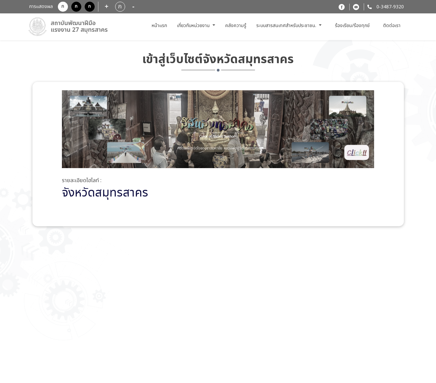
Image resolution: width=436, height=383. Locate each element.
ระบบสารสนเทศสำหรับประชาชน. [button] (287, 25)
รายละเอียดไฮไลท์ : (81, 180)
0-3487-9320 (389, 7)
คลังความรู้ (235, 25)
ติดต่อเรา (392, 25)
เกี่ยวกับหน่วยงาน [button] (194, 25)
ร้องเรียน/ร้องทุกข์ (352, 26)
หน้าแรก (160, 25)
